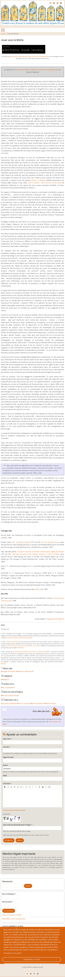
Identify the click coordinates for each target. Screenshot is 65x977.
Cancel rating (2, 627)
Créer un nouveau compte (11, 915)
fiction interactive (13, 642)
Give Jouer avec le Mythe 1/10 (3, 627)
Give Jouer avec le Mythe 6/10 (11, 627)
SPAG (37, 589)
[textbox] (32, 798)
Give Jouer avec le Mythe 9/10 (16, 627)
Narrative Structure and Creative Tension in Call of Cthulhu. (36, 554)
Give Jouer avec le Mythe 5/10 (9, 627)
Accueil (3, 34)
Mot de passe (7, 902)
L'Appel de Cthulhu (9, 671)
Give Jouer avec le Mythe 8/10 (14, 627)
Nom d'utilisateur (8, 894)
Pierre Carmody (23, 703)
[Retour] (29, 638)
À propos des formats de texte (14, 810)
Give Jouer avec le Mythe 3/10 (6, 627)
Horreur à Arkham (38, 180)
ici (17, 648)
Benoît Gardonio (37, 703)
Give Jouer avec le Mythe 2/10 (5, 627)
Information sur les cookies (12, 953)
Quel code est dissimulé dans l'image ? (17, 825)
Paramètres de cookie (32, 959)
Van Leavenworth (8, 687)
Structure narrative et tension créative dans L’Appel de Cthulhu (38, 70)
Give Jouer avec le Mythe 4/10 (8, 627)
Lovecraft (30, 671)
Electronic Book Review (10, 695)
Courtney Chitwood (9, 703)
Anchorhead (36, 646)
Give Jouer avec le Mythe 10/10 (17, 627)
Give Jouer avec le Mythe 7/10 (12, 627)
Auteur (5, 765)
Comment (6, 783)
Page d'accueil (8, 757)
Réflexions (5, 680)
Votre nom (7, 739)
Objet (5, 775)
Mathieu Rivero (50, 703)
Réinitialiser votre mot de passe (13, 919)
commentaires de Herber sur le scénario (30, 651)
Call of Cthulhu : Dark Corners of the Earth (44, 183)
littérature (21, 671)
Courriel (6, 747)
